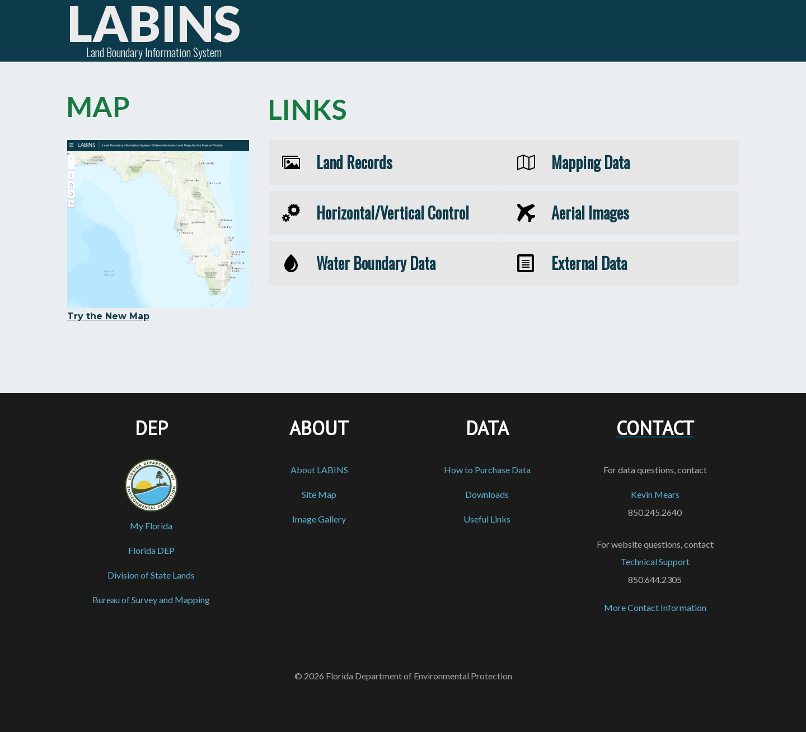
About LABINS (319, 469)
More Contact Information (655, 607)
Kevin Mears (655, 494)
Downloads (487, 494)
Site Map (319, 494)
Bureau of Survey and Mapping (151, 599)
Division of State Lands (151, 575)
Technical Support (655, 561)
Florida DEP (151, 550)
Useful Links (486, 519)
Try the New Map (108, 316)
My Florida (151, 525)
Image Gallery (319, 519)
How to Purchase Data (487, 469)
